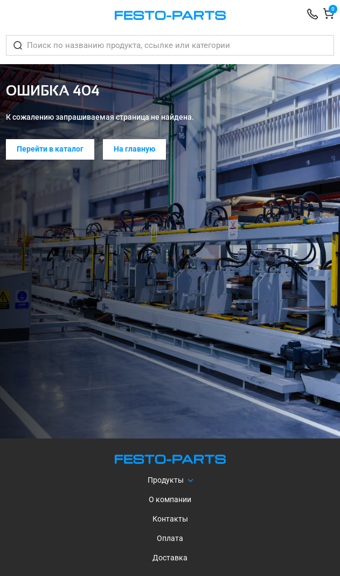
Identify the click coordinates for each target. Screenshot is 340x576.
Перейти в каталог (50, 149)
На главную (134, 149)
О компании (170, 499)
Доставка (170, 557)
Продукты (166, 480)
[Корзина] (328, 15)
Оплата (170, 538)
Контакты (170, 519)
